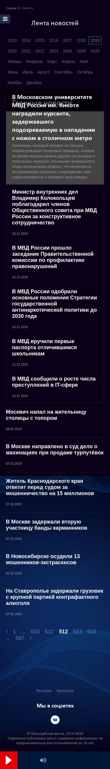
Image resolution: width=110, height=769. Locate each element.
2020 (12, 51)
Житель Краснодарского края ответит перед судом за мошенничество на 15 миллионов (50, 487)
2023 (53, 51)
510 (35, 632)
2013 (12, 40)
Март (52, 61)
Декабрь (34, 82)
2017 (67, 40)
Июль (28, 72)
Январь (15, 61)
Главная (11, 8)
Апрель (68, 61)
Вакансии (65, 691)
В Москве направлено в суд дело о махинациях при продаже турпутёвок (55, 450)
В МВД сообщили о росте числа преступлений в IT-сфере (54, 382)
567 (20, 638)
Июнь (13, 72)
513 (77, 632)
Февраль (34, 61)
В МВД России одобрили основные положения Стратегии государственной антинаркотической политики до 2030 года (54, 304)
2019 (94, 40)
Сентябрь (63, 72)
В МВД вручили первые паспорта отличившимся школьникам (44, 347)
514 (91, 632)
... (23, 632)
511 (49, 632)
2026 (94, 51)
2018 (81, 40)
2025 (81, 51)
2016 (53, 40)
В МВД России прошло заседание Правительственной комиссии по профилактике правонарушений (53, 257)
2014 (26, 40)
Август (43, 72)
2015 (39, 40)
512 (63, 632)
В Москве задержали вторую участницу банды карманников (46, 525)
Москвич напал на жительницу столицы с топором (46, 415)
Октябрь (85, 72)
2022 (39, 51)
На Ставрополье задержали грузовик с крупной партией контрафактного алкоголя (54, 597)
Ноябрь (15, 82)
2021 (26, 51)
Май (84, 61)
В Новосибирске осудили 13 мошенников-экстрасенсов (43, 559)
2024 (67, 51)
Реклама (43, 691)
